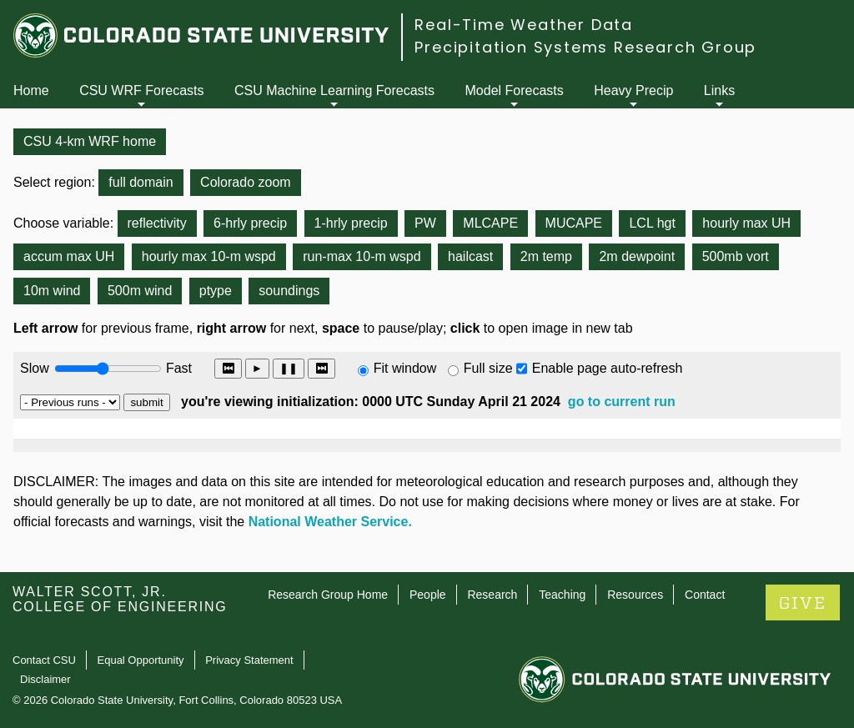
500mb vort (735, 256)
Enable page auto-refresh (607, 368)
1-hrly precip (351, 223)
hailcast (470, 256)
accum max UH (68, 256)
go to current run (622, 401)
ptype (215, 291)
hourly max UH (746, 223)
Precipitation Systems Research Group (585, 47)
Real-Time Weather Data (523, 24)
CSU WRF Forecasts (141, 90)
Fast (177, 368)
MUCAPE (573, 223)
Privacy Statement (249, 660)
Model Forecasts (514, 90)
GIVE (802, 603)
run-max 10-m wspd (361, 256)
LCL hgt (652, 223)
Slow (34, 368)
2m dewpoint (637, 256)
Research (492, 594)
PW (425, 223)
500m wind (140, 291)
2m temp (546, 256)
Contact (705, 594)
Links (719, 90)
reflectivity (157, 223)
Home (31, 90)
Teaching (562, 594)
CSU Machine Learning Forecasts (334, 90)
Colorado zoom (245, 182)
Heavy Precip (633, 90)
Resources (635, 594)
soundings (289, 291)
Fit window (405, 368)
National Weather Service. (330, 522)
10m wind (51, 291)
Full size (488, 368)
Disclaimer (45, 679)
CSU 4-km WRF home (89, 141)
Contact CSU (44, 660)
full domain (140, 182)
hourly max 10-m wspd (209, 256)
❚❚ (288, 368)
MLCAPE (490, 223)
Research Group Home (328, 594)
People (427, 594)
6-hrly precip (250, 223)
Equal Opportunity (141, 660)
